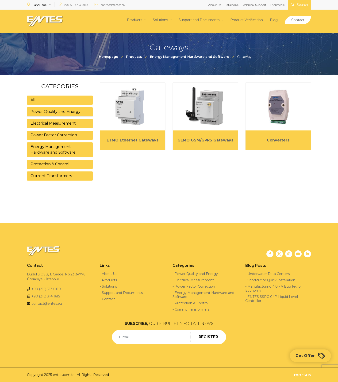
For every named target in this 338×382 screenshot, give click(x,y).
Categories (59, 86)
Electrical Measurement (53, 123)
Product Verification (246, 20)
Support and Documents (199, 20)
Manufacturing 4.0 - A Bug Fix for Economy (273, 288)
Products (134, 20)
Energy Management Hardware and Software (53, 149)
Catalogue (231, 5)
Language (37, 5)
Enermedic (277, 5)
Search (299, 5)
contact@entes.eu (110, 5)
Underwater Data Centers (268, 274)
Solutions (160, 20)
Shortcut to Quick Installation (271, 280)
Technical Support (254, 5)
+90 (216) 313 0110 (73, 5)
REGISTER (208, 337)
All (33, 99)
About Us (214, 5)
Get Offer (310, 356)
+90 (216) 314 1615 (45, 296)
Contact (297, 20)
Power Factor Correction (54, 135)
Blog (274, 20)
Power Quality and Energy (56, 111)
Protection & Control (50, 164)
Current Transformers (51, 175)
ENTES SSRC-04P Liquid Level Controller (271, 299)
